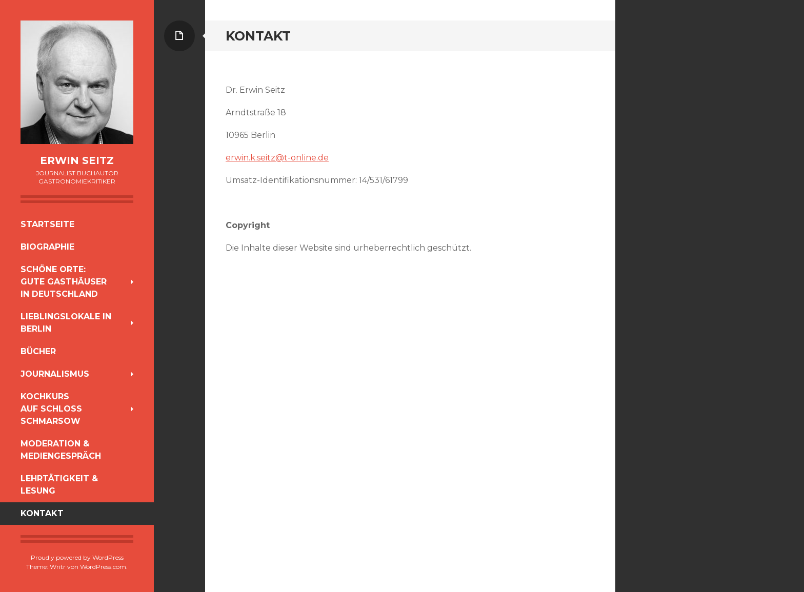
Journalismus (55, 374)
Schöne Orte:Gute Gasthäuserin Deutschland (64, 281)
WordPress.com (103, 566)
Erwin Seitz (77, 160)
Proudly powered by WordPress (77, 557)
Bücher (38, 351)
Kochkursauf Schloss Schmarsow (51, 409)
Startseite (47, 224)
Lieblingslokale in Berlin (66, 323)
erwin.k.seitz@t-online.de (277, 157)
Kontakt (42, 513)
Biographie (47, 247)
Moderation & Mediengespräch (61, 450)
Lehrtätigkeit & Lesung (59, 485)
